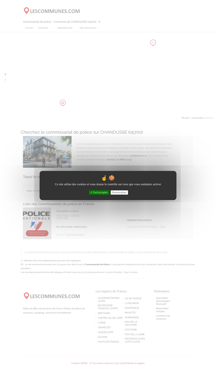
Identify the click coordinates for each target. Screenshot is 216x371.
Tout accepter (99, 192)
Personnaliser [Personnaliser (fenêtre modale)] (119, 192)
